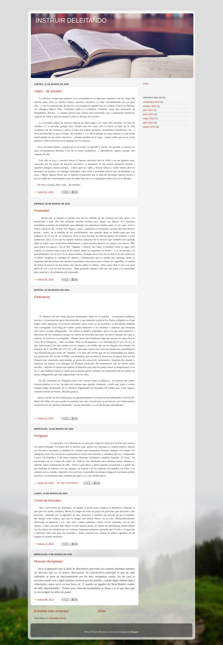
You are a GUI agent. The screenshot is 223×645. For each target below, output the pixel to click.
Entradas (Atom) (57, 618)
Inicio (102, 611)
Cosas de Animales (47, 500)
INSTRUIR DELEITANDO (71, 20)
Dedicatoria (42, 297)
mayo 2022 (149, 118)
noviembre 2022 (151, 102)
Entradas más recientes (51, 611)
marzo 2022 (149, 127)
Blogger (134, 632)
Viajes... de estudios (48, 91)
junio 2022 (148, 114)
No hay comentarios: (68, 483)
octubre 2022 (150, 106)
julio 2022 (148, 110)
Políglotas (41, 436)
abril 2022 (148, 122)
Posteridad (41, 210)
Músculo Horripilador (48, 561)
